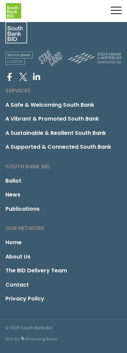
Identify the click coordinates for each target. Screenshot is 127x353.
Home (13, 242)
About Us (17, 257)
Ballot (13, 181)
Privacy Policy (24, 299)
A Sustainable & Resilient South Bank (55, 133)
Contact (17, 285)
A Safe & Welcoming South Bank (49, 105)
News (12, 195)
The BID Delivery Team (36, 270)
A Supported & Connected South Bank (58, 147)
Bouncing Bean (39, 339)
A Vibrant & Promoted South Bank (52, 119)
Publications (22, 209)
